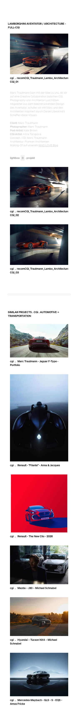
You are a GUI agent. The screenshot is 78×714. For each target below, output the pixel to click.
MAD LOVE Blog (48, 145)
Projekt (30, 158)
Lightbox (17, 158)
